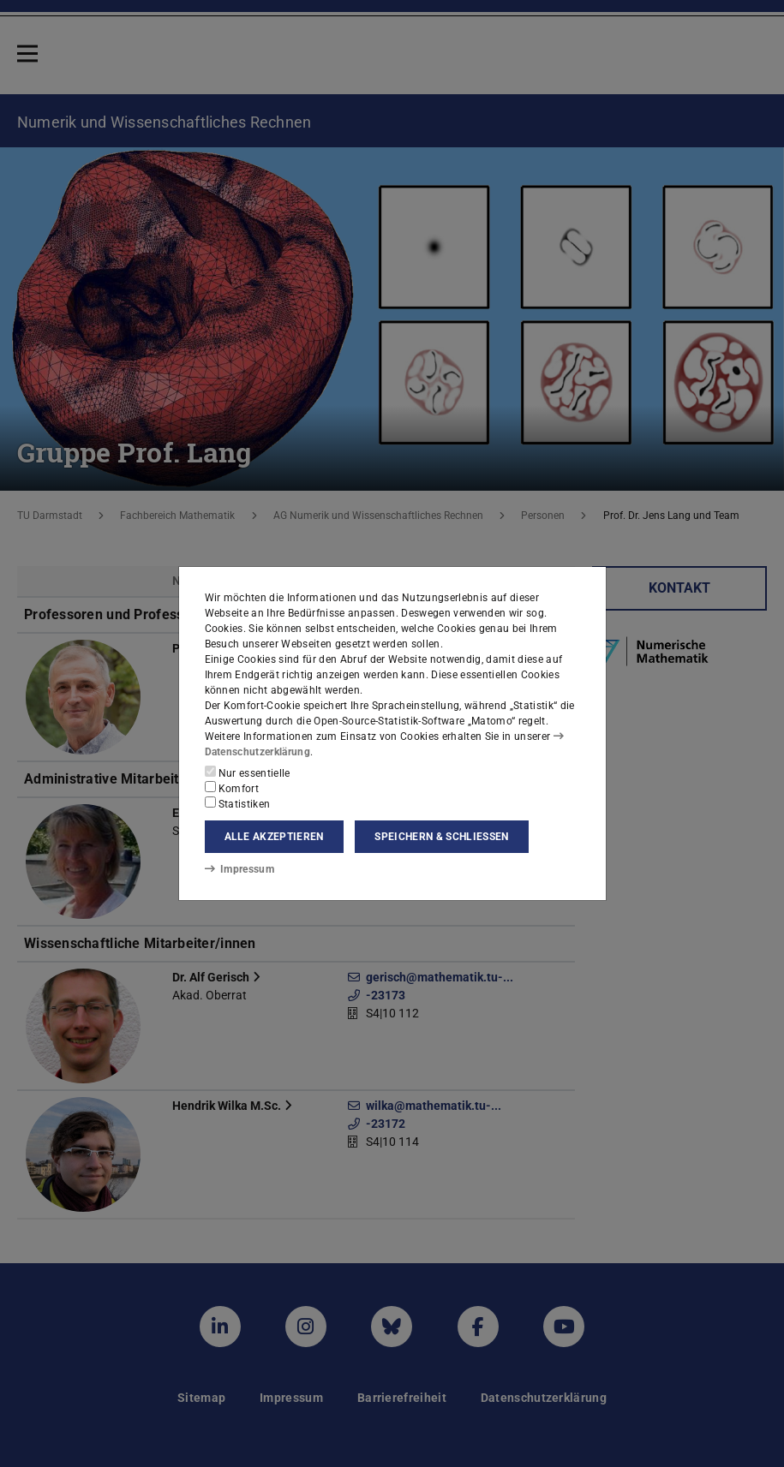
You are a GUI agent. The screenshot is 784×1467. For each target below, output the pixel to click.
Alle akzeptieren (274, 837)
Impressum (239, 869)
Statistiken (238, 803)
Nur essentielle (247, 772)
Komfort (232, 788)
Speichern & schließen (441, 837)
